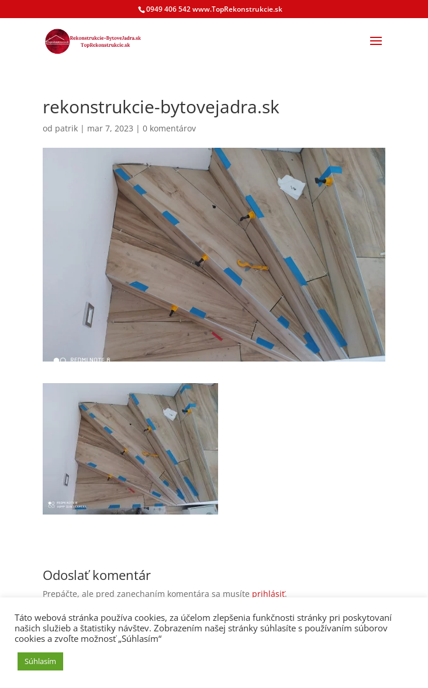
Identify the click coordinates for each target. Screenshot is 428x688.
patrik (66, 128)
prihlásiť (268, 593)
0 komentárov (169, 128)
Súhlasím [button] (40, 661)
